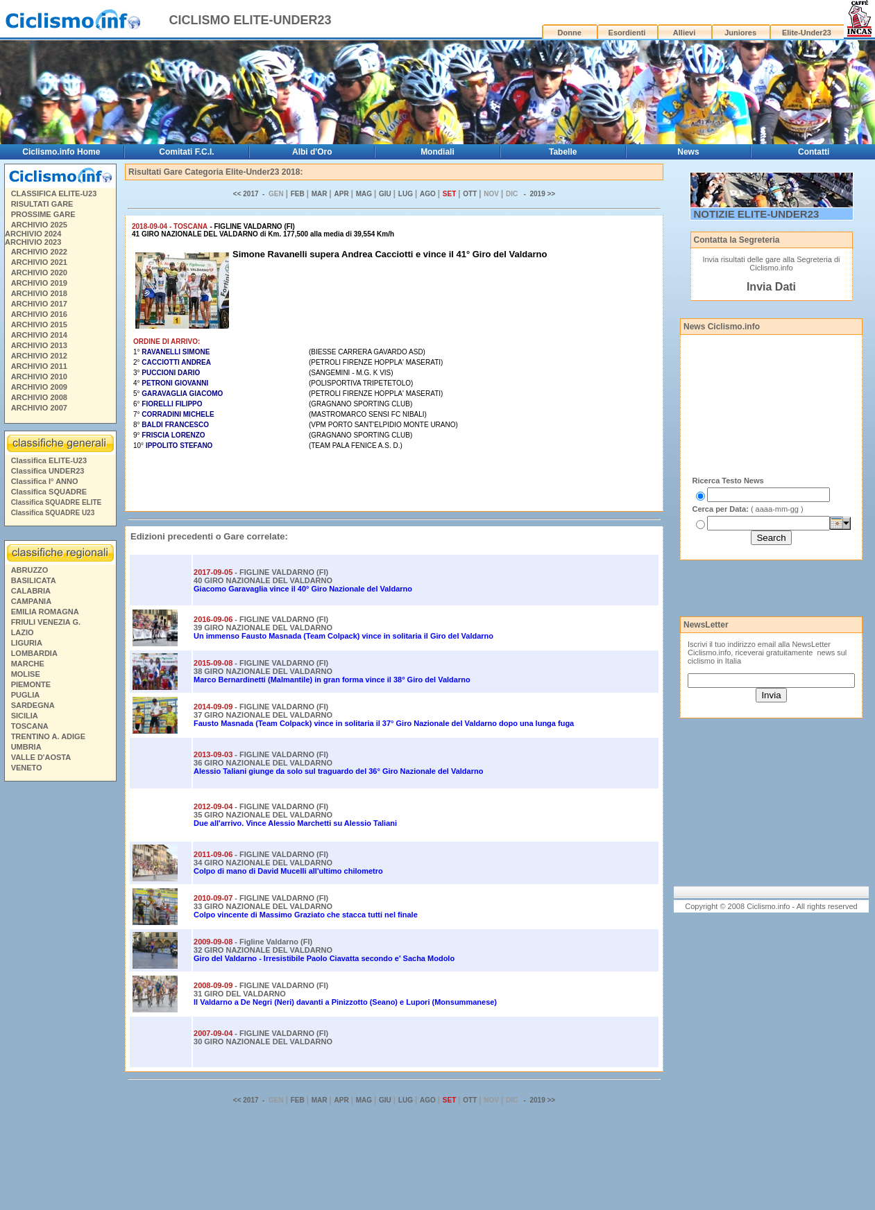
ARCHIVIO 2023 (33, 242)
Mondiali (437, 152)
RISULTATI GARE (42, 204)
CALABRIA (31, 591)
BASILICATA (33, 580)
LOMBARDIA (34, 653)
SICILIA (24, 715)
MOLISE (25, 674)
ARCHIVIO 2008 (39, 397)
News (688, 152)
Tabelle (563, 152)
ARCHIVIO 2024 (33, 234)
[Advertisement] (59, 998)
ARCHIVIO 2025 (39, 225)
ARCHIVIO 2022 (39, 252)
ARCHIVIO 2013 (39, 345)
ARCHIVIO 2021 (39, 262)
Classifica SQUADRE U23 (53, 513)
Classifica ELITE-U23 (49, 460)
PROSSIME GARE (43, 214)
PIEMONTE (31, 684)
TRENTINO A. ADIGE (48, 736)
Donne (569, 32)
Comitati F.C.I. (186, 152)
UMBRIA (26, 747)
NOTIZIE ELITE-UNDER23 (756, 214)
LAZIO (22, 632)
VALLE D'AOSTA (41, 757)
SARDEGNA (33, 705)
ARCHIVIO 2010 (39, 376)
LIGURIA (26, 643)
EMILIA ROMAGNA (45, 611)
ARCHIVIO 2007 (39, 408)
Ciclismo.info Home (61, 152)
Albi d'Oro (312, 152)
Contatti (813, 152)
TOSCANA (30, 726)
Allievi (684, 32)
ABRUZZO (30, 570)
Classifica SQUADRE (49, 491)
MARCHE (27, 663)
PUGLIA (25, 695)
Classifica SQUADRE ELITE (56, 502)
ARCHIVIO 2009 (39, 387)
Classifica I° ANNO (44, 481)
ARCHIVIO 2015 (39, 324)
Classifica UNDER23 (48, 471)
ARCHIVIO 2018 (39, 293)
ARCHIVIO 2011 (39, 366)
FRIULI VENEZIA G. (45, 622)
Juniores (740, 32)
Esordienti (627, 32)
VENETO (26, 767)
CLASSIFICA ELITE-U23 (54, 193)
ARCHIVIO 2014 (39, 335)
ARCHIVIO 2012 (39, 356)
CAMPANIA (31, 601)
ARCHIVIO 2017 (39, 304)
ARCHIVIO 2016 (39, 314)
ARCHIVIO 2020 (39, 272)
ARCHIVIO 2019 (39, 283)
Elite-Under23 (806, 32)
